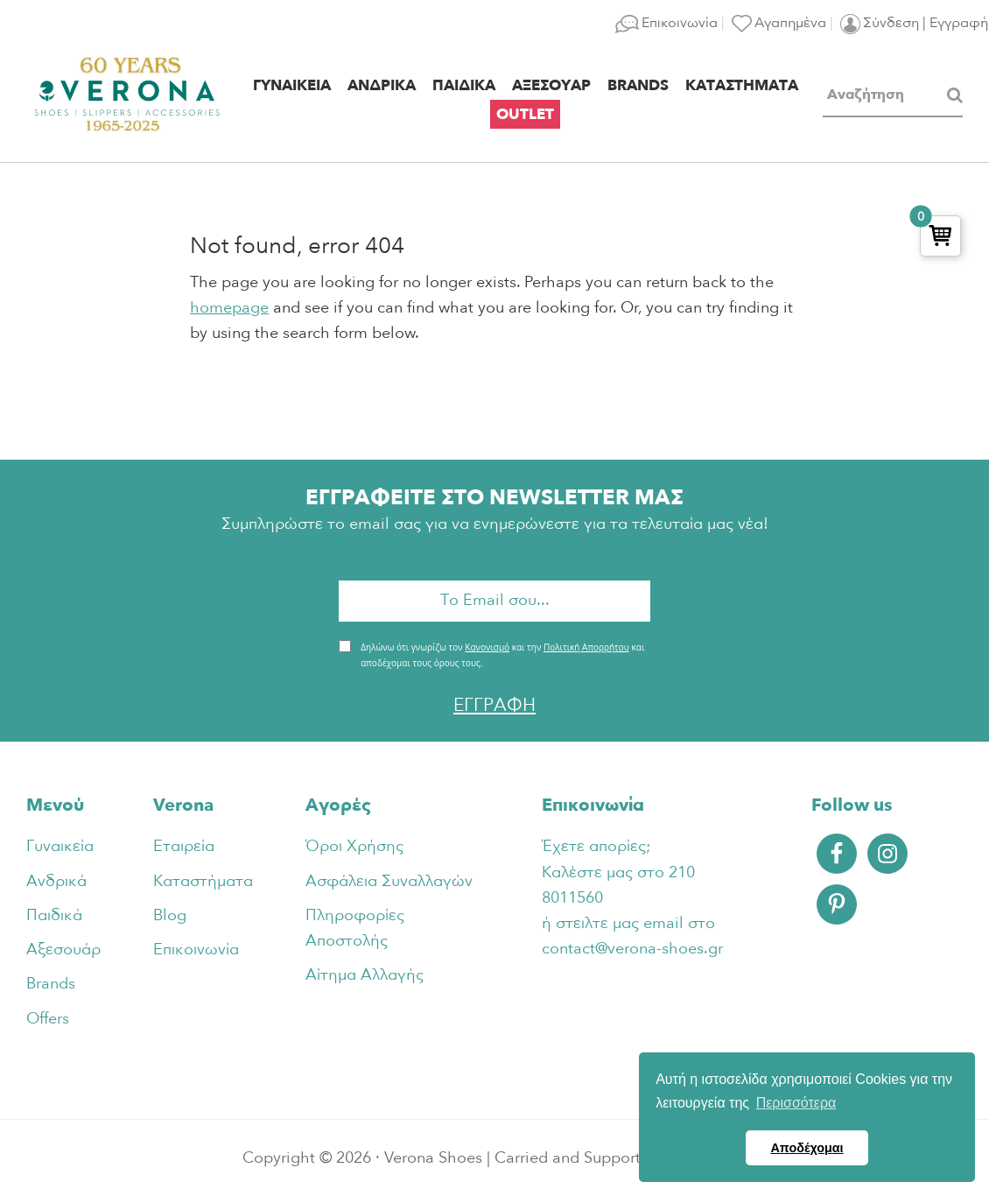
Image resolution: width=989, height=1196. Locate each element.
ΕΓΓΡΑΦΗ (494, 705)
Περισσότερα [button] (796, 1102)
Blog (169, 915)
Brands (50, 984)
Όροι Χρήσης (354, 846)
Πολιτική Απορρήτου (586, 647)
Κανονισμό (487, 647)
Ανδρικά (56, 881)
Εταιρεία (183, 846)
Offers (47, 1019)
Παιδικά (54, 915)
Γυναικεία (60, 846)
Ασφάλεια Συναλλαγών (389, 881)
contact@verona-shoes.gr (632, 949)
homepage (229, 308)
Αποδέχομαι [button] (806, 1148)
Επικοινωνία (196, 949)
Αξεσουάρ (63, 949)
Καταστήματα (203, 881)
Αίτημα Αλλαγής (364, 975)
